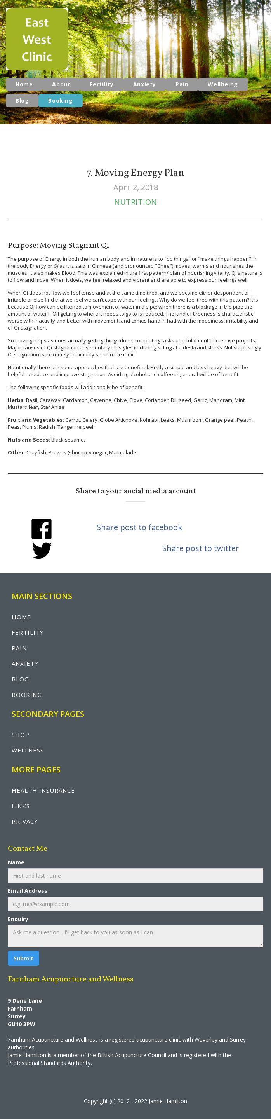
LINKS (21, 806)
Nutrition (135, 202)
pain (19, 648)
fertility (28, 632)
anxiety (25, 663)
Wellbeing (223, 84)
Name (16, 862)
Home (24, 84)
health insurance (43, 790)
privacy (25, 821)
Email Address (27, 890)
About (61, 84)
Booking (60, 100)
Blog (22, 100)
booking (27, 694)
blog (20, 679)
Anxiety (144, 84)
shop (21, 734)
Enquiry (18, 919)
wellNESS (28, 750)
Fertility (101, 84)
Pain (181, 84)
